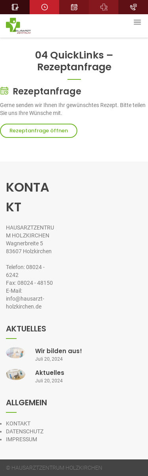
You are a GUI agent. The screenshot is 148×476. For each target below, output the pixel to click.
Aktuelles (49, 373)
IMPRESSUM (21, 439)
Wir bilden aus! (58, 351)
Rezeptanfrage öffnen (38, 130)
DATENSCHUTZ (24, 431)
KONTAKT (18, 423)
